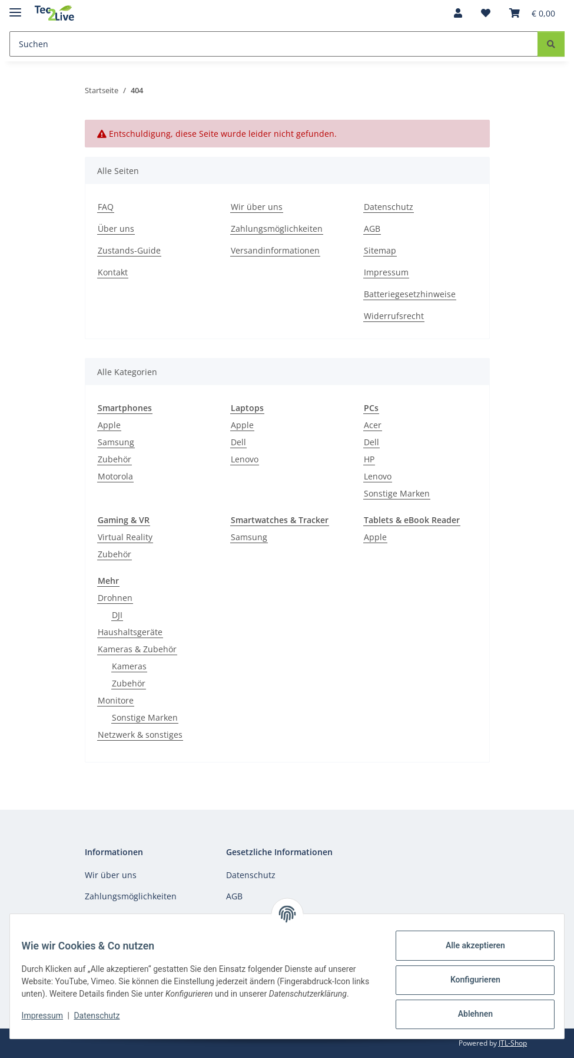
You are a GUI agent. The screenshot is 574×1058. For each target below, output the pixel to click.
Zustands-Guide (129, 250)
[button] (458, 13)
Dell (238, 442)
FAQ (106, 206)
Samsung (116, 442)
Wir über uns (257, 206)
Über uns (116, 228)
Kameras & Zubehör (137, 649)
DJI (117, 614)
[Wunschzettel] (486, 13)
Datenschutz (104, 1021)
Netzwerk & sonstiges (140, 734)
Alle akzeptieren (467, 945)
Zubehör (114, 459)
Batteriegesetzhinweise (410, 294)
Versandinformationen (275, 250)
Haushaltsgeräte (130, 632)
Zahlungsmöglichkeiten (277, 228)
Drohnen (115, 597)
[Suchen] (273, 44)
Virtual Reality (125, 537)
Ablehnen (467, 1013)
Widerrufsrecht (394, 315)
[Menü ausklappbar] (15, 7)
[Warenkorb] (532, 13)
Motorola (115, 476)
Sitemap (380, 250)
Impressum (49, 1021)
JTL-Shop (513, 1043)
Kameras (129, 666)
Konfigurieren (468, 979)
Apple (109, 425)
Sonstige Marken (397, 493)
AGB (372, 228)
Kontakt (113, 272)
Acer (372, 425)
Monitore (116, 700)
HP (369, 459)
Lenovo (244, 459)
